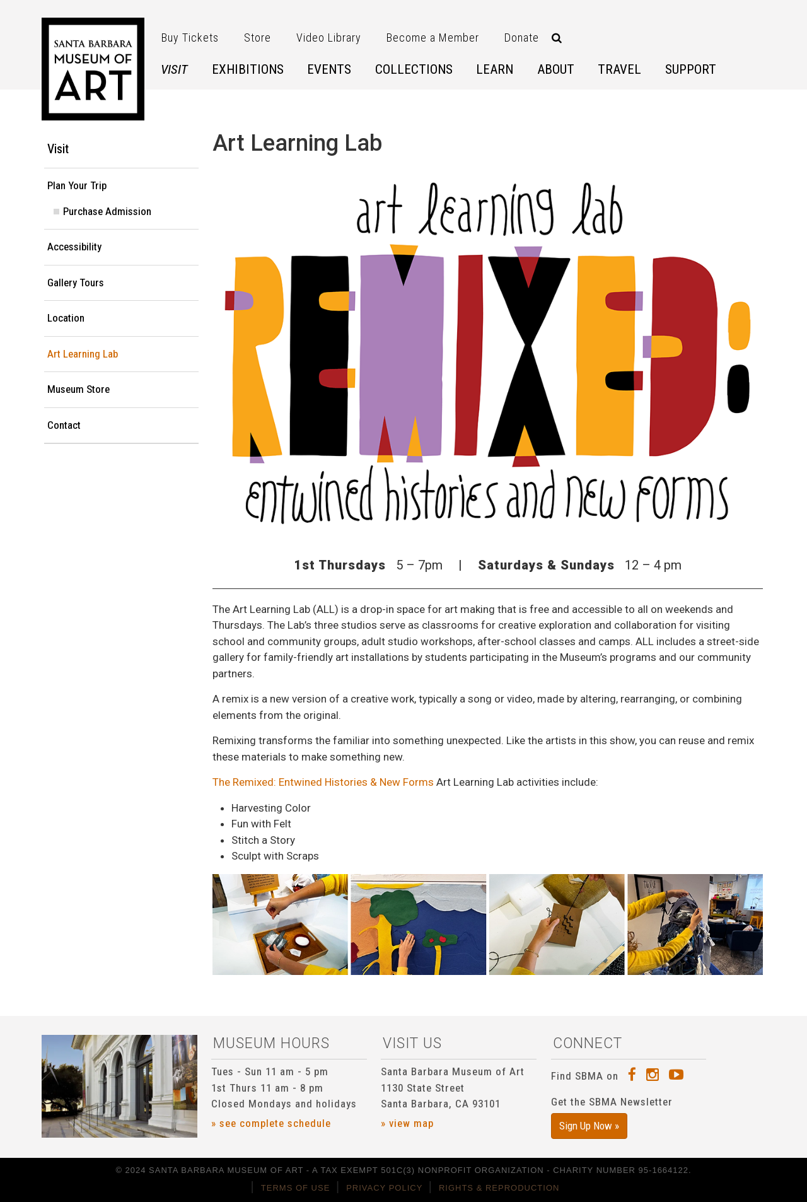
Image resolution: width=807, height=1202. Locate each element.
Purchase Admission (107, 211)
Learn (494, 69)
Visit (174, 69)
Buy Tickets (190, 37)
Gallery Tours (75, 282)
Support (690, 69)
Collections (414, 69)
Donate (521, 37)
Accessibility (74, 246)
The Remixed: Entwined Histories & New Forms (323, 782)
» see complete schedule (271, 1123)
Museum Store (78, 389)
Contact (64, 425)
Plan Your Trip (77, 185)
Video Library (328, 37)
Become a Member (432, 37)
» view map (407, 1123)
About (555, 69)
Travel (619, 69)
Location (65, 318)
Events (329, 69)
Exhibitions (248, 69)
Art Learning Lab (82, 353)
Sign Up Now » (589, 1125)
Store (257, 37)
